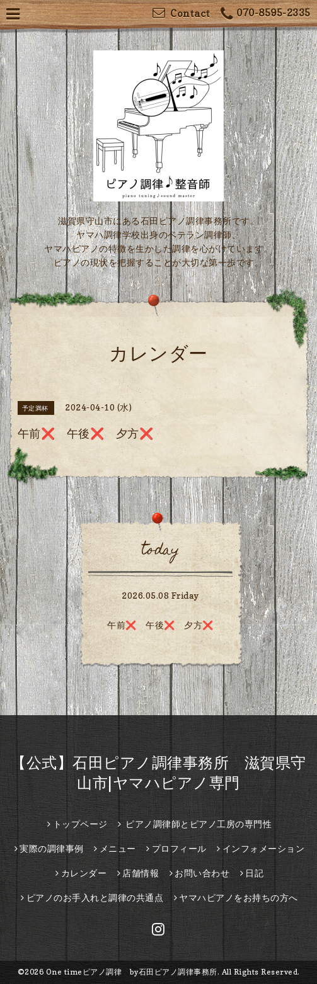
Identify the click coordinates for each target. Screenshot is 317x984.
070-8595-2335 (266, 14)
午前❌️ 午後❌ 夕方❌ (160, 624)
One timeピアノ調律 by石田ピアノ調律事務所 (131, 971)
